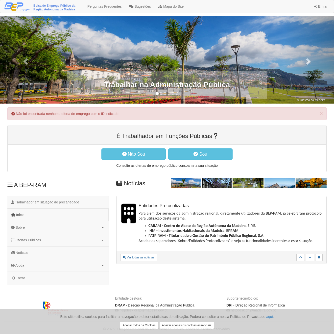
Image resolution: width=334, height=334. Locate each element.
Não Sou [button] (133, 154)
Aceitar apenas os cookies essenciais (186, 325)
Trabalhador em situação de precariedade (45, 202)
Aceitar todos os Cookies (139, 325)
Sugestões (140, 6)
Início (17, 215)
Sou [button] (200, 154)
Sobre (57, 227)
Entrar (321, 6)
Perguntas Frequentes (103, 6)
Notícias (19, 253)
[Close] (321, 113)
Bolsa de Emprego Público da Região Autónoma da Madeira (54, 7)
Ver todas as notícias (138, 257)
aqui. (270, 317)
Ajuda (57, 265)
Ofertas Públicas (57, 240)
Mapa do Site (171, 6)
